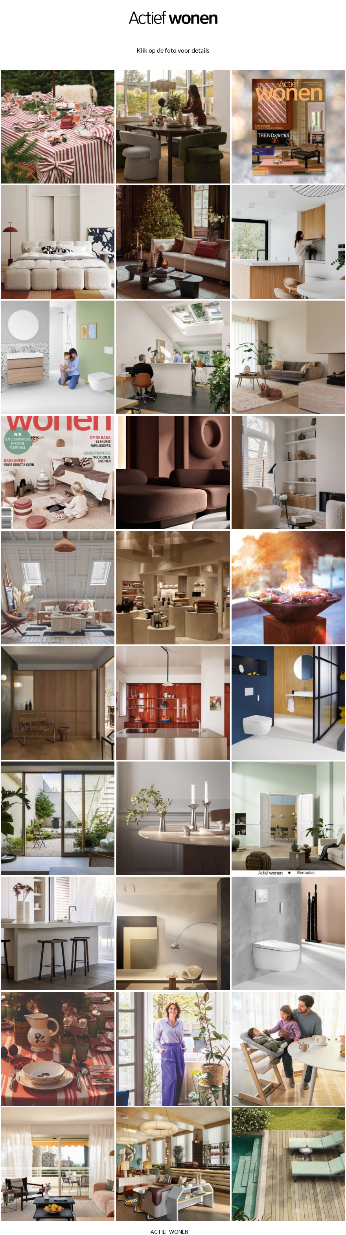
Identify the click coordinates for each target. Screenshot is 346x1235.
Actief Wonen (169, 1232)
